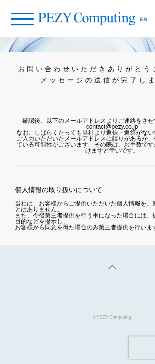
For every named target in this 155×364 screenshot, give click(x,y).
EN (144, 19)
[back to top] (112, 267)
